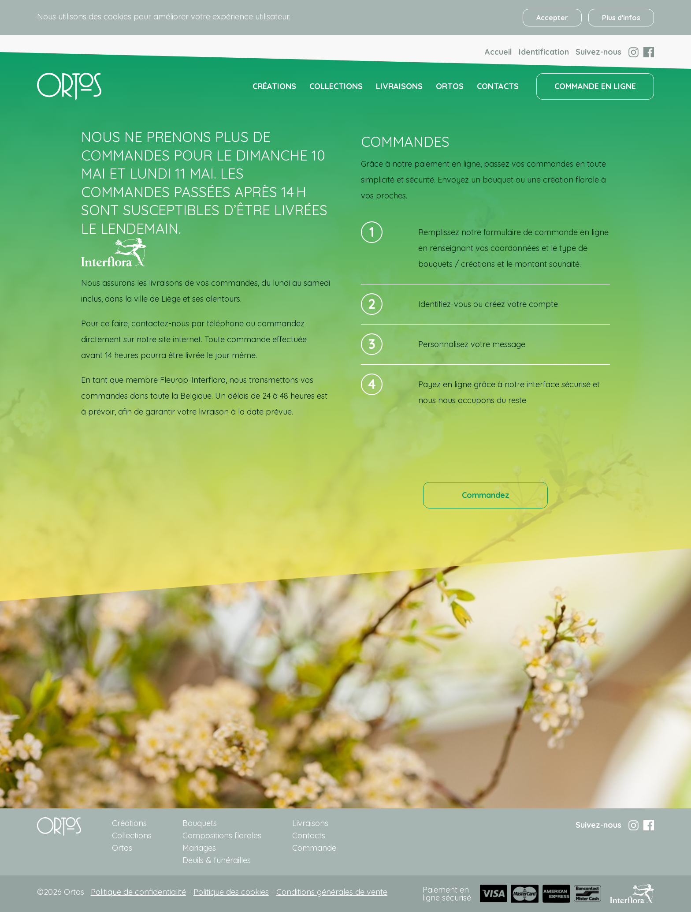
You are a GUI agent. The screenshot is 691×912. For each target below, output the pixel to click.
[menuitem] (69, 86)
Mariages (199, 848)
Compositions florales (221, 835)
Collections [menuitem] (336, 86)
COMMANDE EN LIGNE (595, 86)
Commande (314, 848)
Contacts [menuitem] (498, 86)
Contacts (308, 835)
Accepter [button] (552, 17)
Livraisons (310, 823)
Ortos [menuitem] (450, 86)
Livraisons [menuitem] (399, 86)
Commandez (485, 495)
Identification (544, 52)
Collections (132, 835)
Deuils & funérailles (216, 860)
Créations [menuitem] (274, 86)
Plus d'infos (621, 17)
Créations (129, 823)
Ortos (122, 848)
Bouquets (199, 823)
